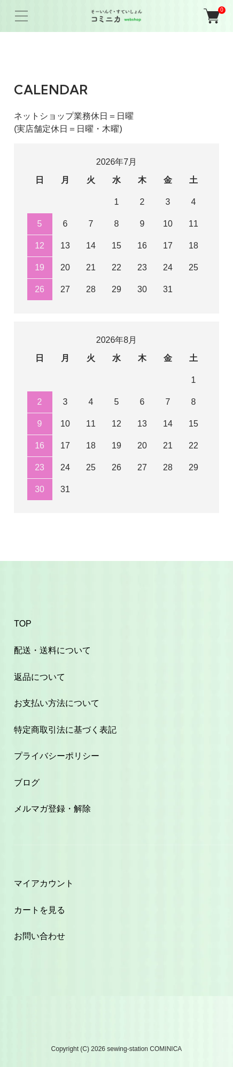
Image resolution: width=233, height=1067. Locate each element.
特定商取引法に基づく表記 (65, 729)
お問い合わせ (39, 936)
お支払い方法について (56, 703)
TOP (23, 623)
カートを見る (39, 909)
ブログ (27, 782)
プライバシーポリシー (56, 755)
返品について (39, 676)
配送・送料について (52, 650)
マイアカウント (44, 883)
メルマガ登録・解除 (52, 808)
